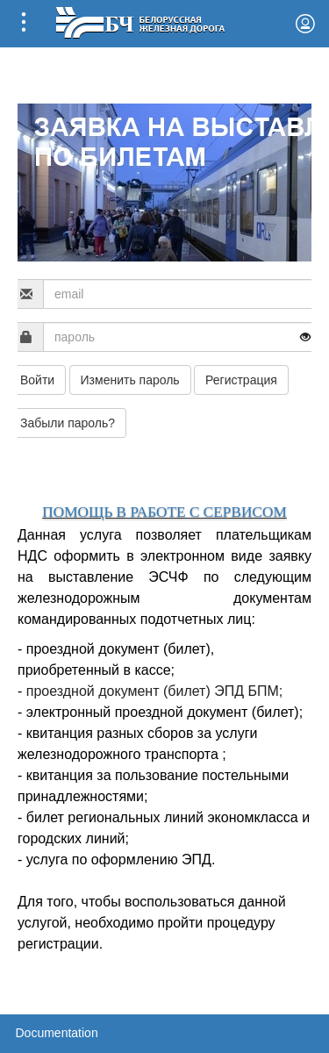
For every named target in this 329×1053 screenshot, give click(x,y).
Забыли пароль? (67, 423)
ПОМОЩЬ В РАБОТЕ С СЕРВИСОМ (164, 512)
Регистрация (241, 380)
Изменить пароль (130, 380)
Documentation (57, 1033)
